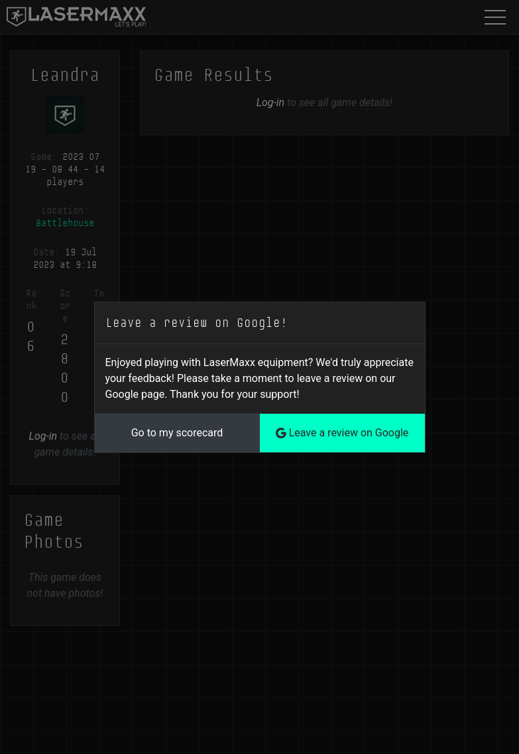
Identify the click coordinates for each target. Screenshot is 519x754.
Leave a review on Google (342, 432)
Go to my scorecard (177, 432)
